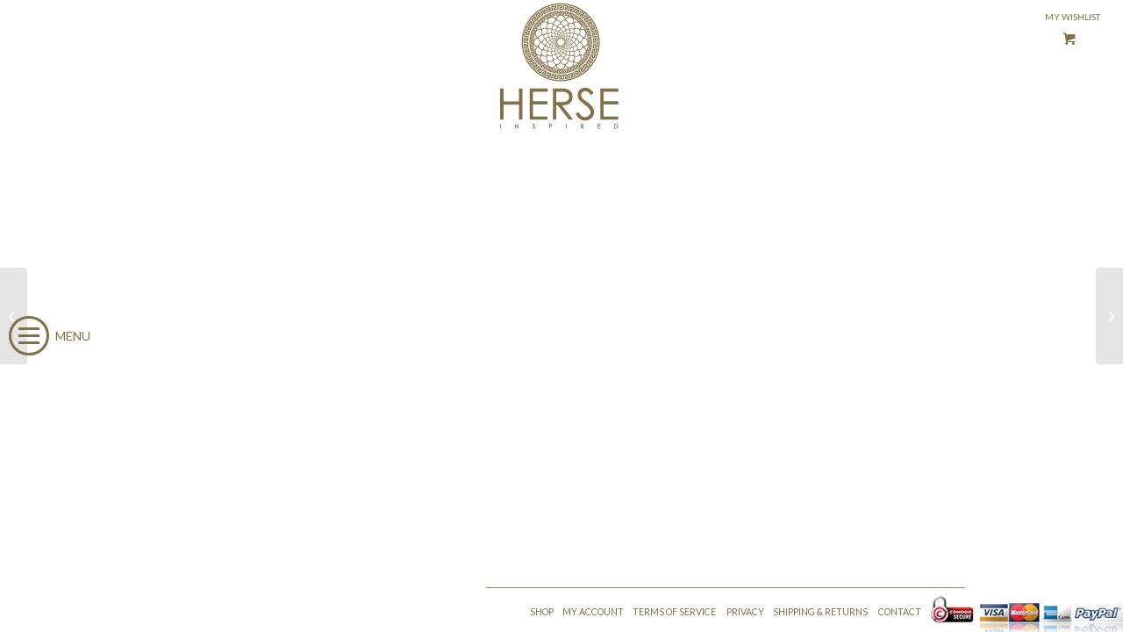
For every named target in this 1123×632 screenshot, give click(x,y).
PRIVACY (745, 612)
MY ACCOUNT (593, 612)
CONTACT (899, 612)
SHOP (542, 612)
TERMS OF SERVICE (674, 612)
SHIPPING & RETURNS (820, 612)
